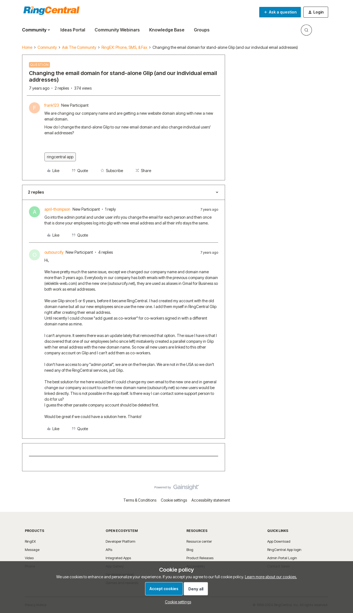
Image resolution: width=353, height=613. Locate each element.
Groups (202, 30)
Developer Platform (120, 541)
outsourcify (53, 252)
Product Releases (199, 558)
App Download (278, 541)
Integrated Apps (118, 558)
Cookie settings (174, 500)
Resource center (199, 541)
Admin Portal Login (282, 558)
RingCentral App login (284, 549)
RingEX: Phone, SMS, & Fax (124, 47)
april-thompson (57, 209)
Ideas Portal (72, 30)
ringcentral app (60, 156)
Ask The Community (79, 47)
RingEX (30, 541)
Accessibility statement (210, 500)
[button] (280, 12)
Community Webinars (117, 30)
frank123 (51, 105)
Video (29, 558)
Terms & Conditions (139, 500)
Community (47, 47)
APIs (109, 549)
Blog (189, 549)
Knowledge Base (166, 30)
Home (27, 47)
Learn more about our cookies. (271, 576)
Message (32, 549)
